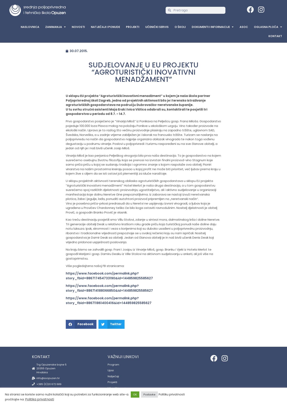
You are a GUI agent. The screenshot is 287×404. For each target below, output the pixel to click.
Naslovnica (30, 27)
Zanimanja (55, 27)
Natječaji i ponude (105, 27)
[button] (81, 324)
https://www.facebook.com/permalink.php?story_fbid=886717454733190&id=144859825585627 (109, 276)
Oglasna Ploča (268, 27)
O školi (180, 27)
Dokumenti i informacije (213, 27)
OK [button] (135, 394)
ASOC (244, 27)
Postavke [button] (149, 394)
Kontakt (275, 36)
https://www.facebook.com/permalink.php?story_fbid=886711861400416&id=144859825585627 (108, 300)
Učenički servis (157, 27)
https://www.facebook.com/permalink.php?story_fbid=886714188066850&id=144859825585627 (109, 288)
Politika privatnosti (39, 399)
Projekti (132, 27)
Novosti (78, 27)
